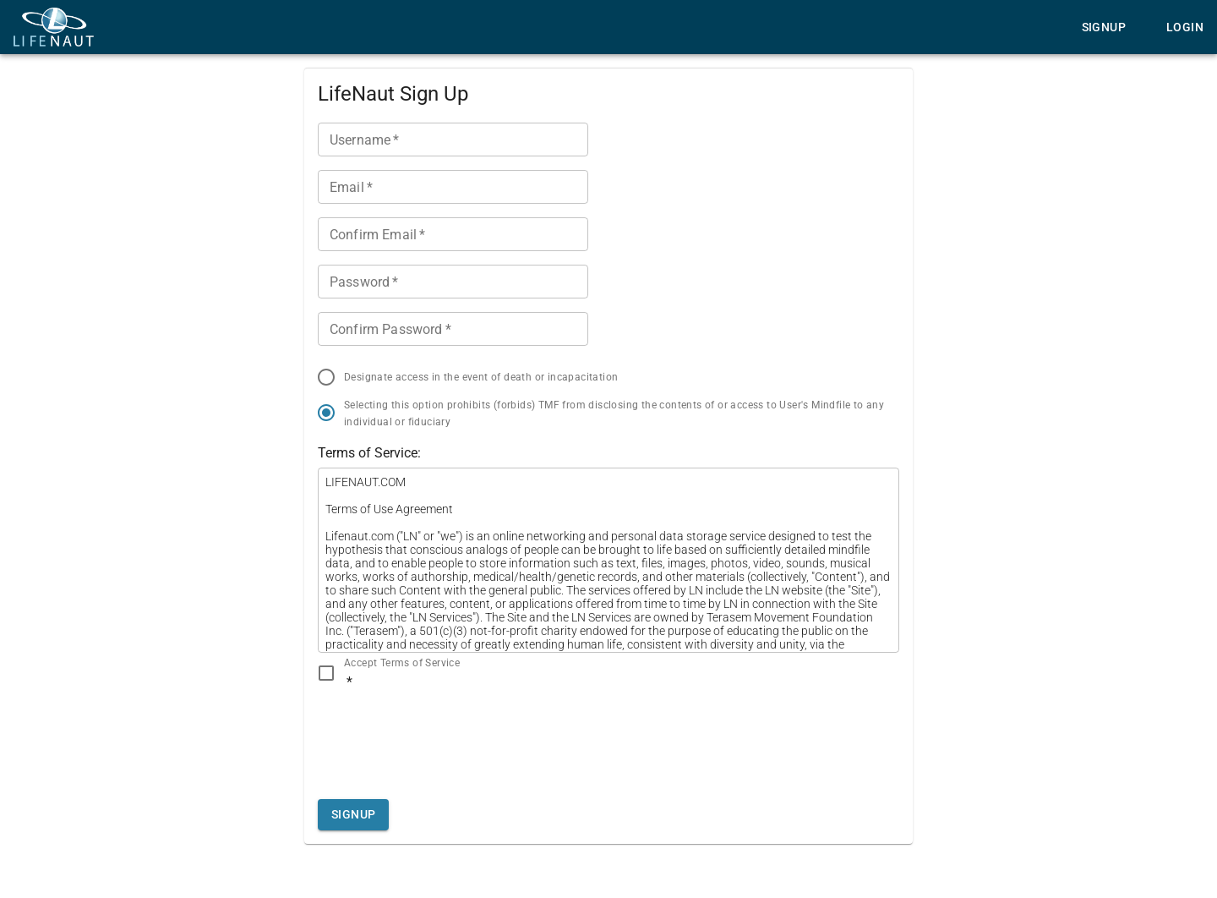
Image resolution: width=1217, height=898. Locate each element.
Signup (1103, 27)
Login (1185, 27)
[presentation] (446, 739)
